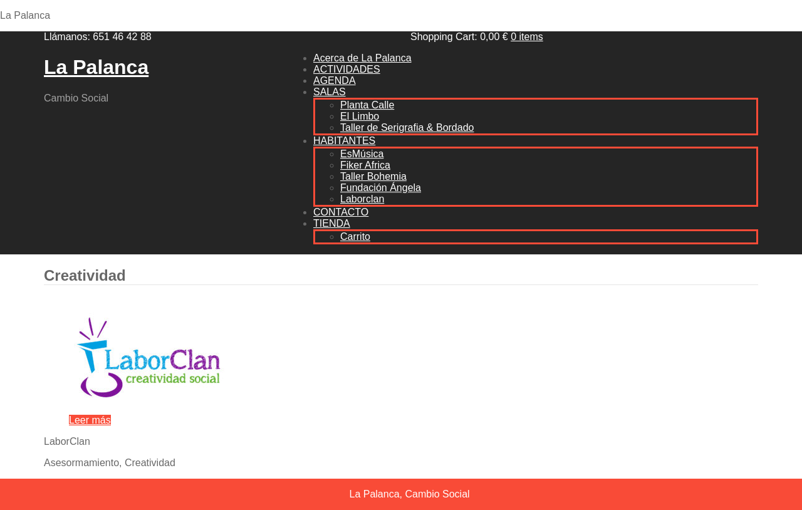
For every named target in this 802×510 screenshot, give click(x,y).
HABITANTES (344, 140)
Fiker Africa (365, 165)
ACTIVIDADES (346, 69)
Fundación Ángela (380, 187)
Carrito (355, 236)
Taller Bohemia (373, 176)
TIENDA (331, 223)
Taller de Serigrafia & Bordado (407, 127)
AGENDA (334, 80)
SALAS (329, 91)
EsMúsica (361, 153)
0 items (527, 36)
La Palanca (96, 67)
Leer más (90, 420)
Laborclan (362, 199)
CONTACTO (340, 212)
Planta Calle (367, 105)
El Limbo (359, 116)
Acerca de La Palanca (362, 58)
